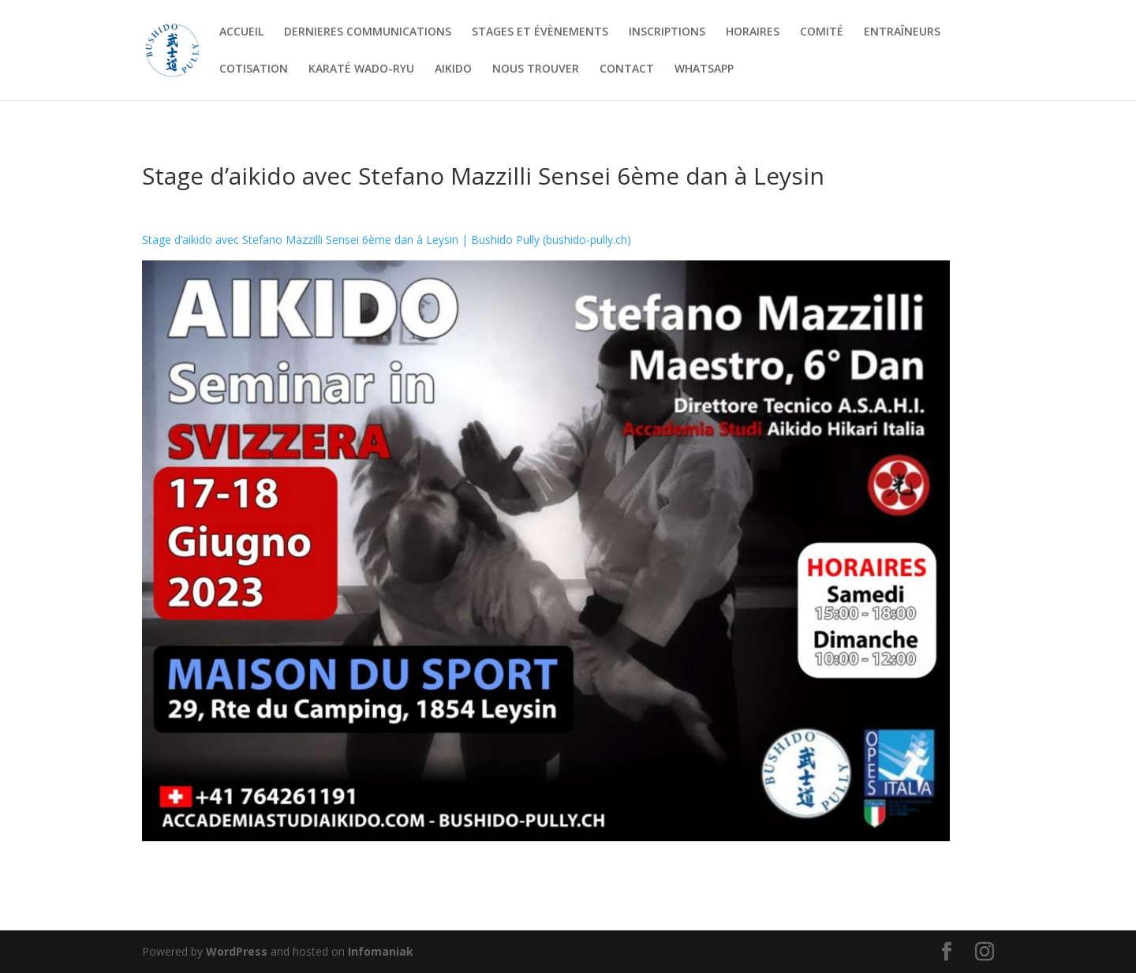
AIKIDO (453, 69)
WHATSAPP (704, 69)
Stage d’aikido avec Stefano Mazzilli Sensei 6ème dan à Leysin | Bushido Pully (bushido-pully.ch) (386, 239)
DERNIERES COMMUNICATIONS (367, 32)
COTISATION (253, 69)
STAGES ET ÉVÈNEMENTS (540, 32)
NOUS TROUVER (535, 69)
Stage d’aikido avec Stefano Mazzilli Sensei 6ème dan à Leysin (483, 175)
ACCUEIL (241, 32)
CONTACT (627, 69)
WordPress (236, 951)
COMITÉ (821, 32)
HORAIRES (752, 32)
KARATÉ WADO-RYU (361, 69)
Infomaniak (380, 951)
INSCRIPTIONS (667, 32)
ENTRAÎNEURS (902, 32)
